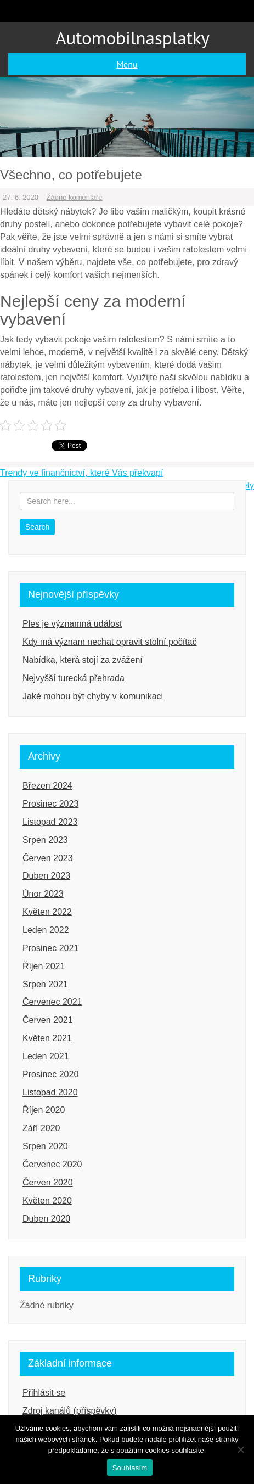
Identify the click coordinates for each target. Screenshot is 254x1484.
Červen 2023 (47, 858)
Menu (126, 64)
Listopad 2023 (50, 822)
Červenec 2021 (52, 1002)
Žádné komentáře (75, 197)
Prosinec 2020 (50, 1074)
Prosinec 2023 (50, 803)
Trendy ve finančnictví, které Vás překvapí (81, 472)
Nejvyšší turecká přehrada (73, 678)
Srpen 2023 (45, 840)
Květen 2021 (47, 1038)
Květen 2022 (47, 912)
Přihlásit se (43, 1392)
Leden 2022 (45, 930)
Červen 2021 (47, 1020)
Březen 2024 (47, 785)
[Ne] (240, 1449)
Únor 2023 (43, 893)
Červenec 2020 (52, 1164)
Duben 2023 (46, 875)
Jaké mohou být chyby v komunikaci (92, 696)
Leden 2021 (45, 1056)
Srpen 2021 (45, 984)
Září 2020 (41, 1128)
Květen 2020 (47, 1200)
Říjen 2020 (43, 1110)
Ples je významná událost (72, 623)
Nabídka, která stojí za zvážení (82, 660)
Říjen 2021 (43, 966)
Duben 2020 (46, 1218)
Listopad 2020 (50, 1092)
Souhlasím (130, 1468)
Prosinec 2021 (50, 948)
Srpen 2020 (45, 1146)
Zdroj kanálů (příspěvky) (69, 1410)
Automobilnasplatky (132, 37)
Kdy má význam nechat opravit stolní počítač (109, 642)
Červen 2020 (47, 1182)
